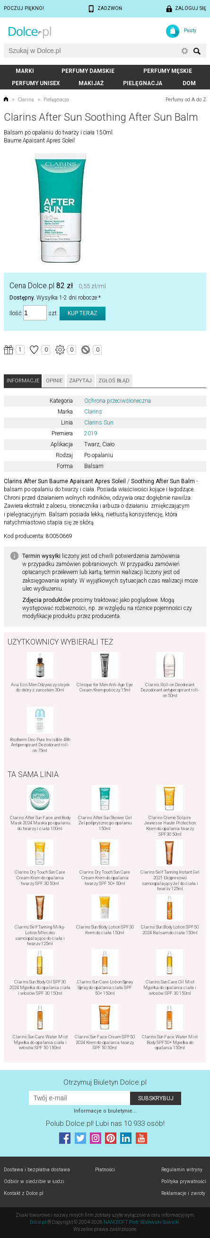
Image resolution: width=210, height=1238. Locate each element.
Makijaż (91, 83)
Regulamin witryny (181, 1169)
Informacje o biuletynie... (105, 1111)
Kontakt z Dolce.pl (24, 1193)
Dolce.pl (38, 1222)
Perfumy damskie (87, 71)
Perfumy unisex (36, 83)
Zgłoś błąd (114, 381)
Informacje (23, 381)
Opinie (54, 381)
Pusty (190, 30)
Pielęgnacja (142, 83)
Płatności (105, 1169)
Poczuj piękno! (24, 8)
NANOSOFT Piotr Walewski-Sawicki (141, 1222)
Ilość (15, 313)
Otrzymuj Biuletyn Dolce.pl (105, 1082)
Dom (189, 83)
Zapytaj (80, 381)
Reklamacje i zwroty (183, 1193)
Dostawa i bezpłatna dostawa (37, 1169)
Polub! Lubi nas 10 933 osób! (105, 1123)
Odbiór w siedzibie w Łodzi (34, 1181)
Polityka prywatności (183, 1181)
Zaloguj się (190, 8)
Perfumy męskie (167, 71)
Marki (25, 71)
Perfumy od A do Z (186, 99)
